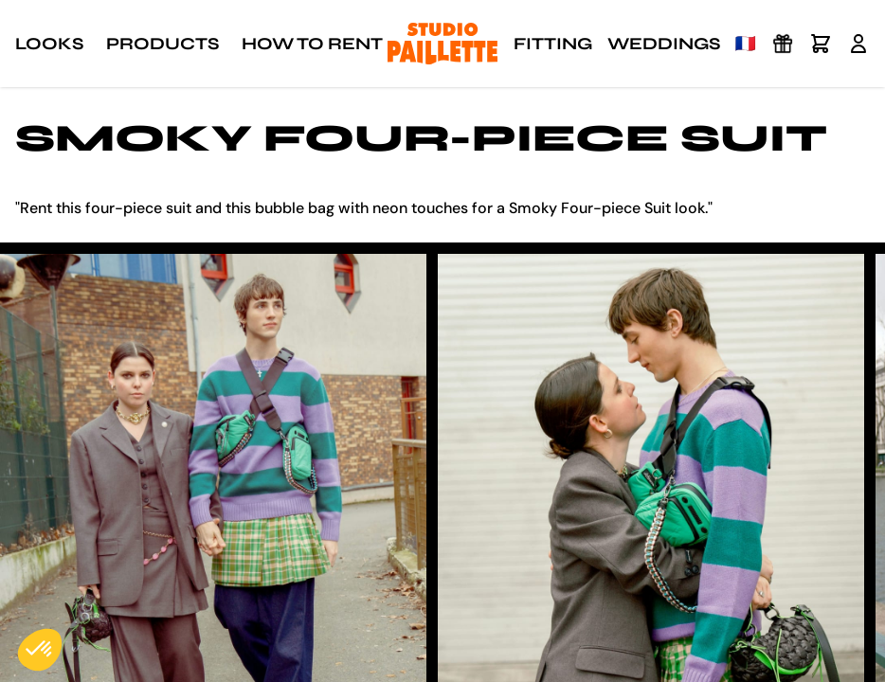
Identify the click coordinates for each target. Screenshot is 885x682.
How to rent (312, 43)
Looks (49, 43)
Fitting (553, 43)
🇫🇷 (745, 43)
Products (162, 43)
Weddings (663, 43)
